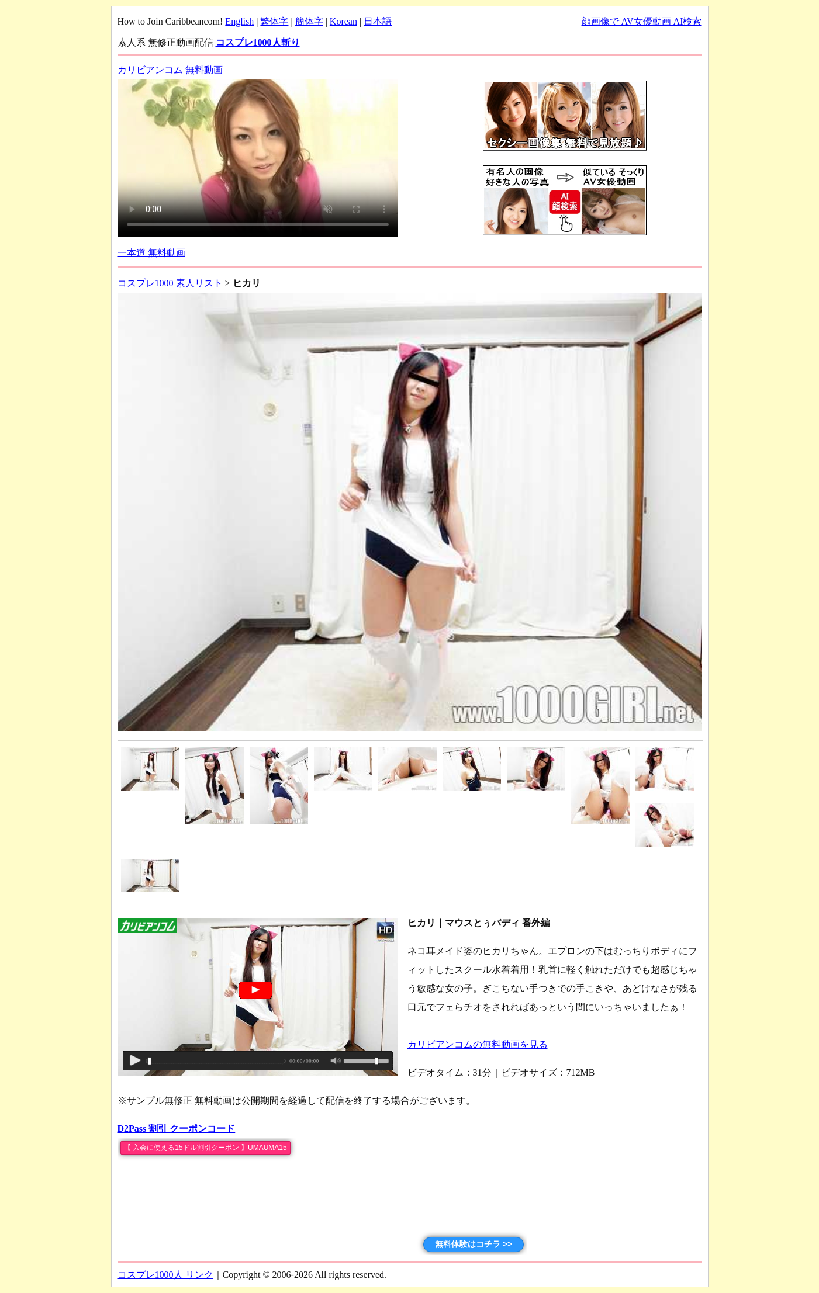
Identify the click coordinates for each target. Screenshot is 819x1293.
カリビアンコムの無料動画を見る (477, 1044)
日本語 (378, 21)
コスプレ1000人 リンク (165, 1275)
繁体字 (274, 21)
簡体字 (309, 21)
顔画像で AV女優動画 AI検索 (642, 21)
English (239, 21)
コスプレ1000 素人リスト (170, 283)
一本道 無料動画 (151, 253)
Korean (343, 21)
